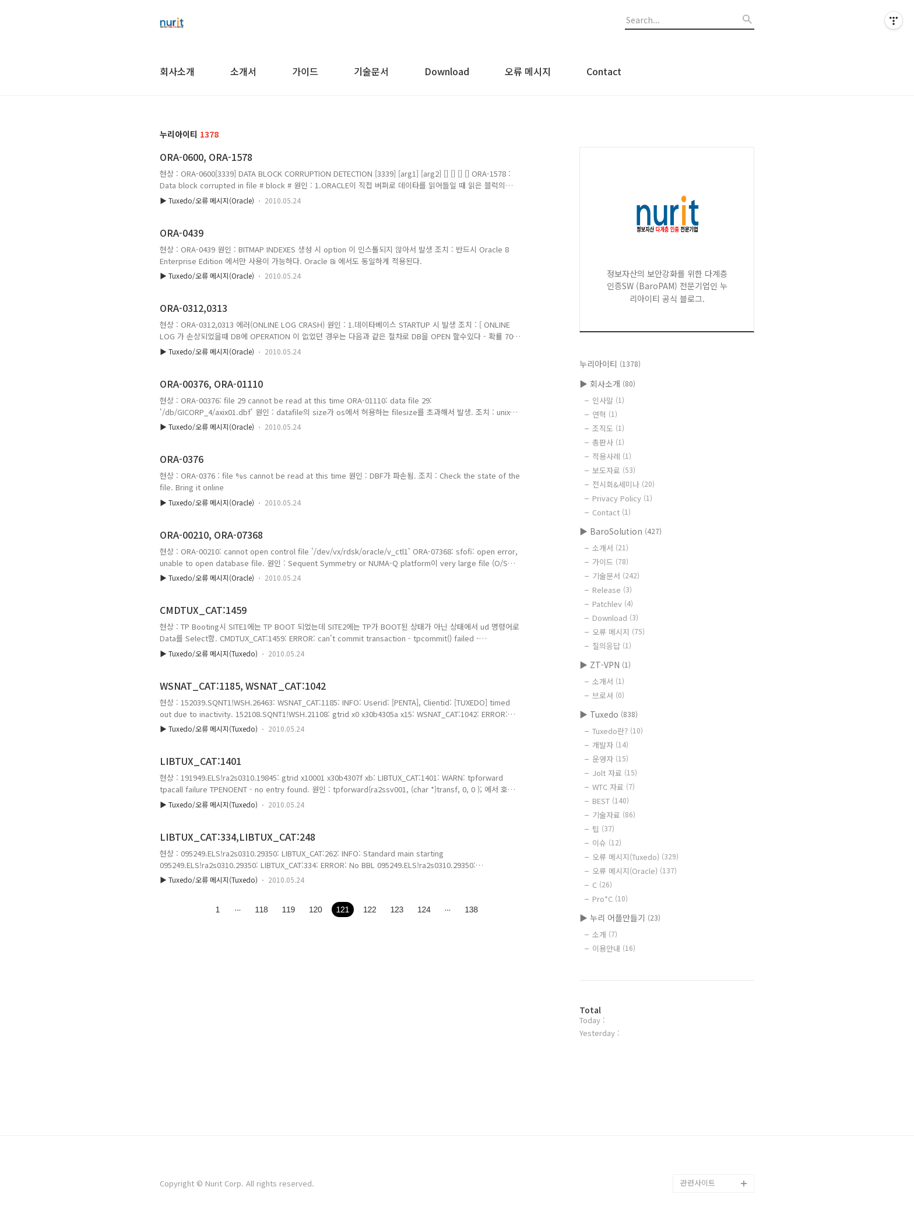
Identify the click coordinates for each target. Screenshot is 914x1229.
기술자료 (613, 814)
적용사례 (611, 456)
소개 (604, 934)
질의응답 (611, 645)
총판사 (608, 442)
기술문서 (371, 71)
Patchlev (612, 603)
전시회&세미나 (623, 484)
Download (446, 71)
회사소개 (177, 71)
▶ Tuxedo (608, 714)
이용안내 (613, 948)
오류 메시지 (528, 71)
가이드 (305, 71)
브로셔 (608, 695)
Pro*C (610, 898)
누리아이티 (610, 364)
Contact (603, 71)
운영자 (610, 758)
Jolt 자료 (614, 772)
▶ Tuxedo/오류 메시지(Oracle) (207, 200)
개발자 (610, 744)
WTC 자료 (613, 786)
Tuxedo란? (617, 730)
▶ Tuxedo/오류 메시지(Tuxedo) (209, 653)
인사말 (608, 400)
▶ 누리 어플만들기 (619, 917)
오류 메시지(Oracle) (634, 870)
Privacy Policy (622, 498)
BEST (610, 800)
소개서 (243, 71)
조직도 (608, 428)
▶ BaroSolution (620, 531)
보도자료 (613, 470)
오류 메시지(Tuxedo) (635, 856)
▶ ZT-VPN (605, 664)
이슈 (606, 842)
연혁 (604, 414)
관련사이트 (697, 1182)
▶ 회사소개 (607, 383)
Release (612, 589)
